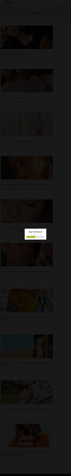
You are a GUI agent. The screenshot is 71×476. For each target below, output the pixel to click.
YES (31, 236)
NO (40, 236)
